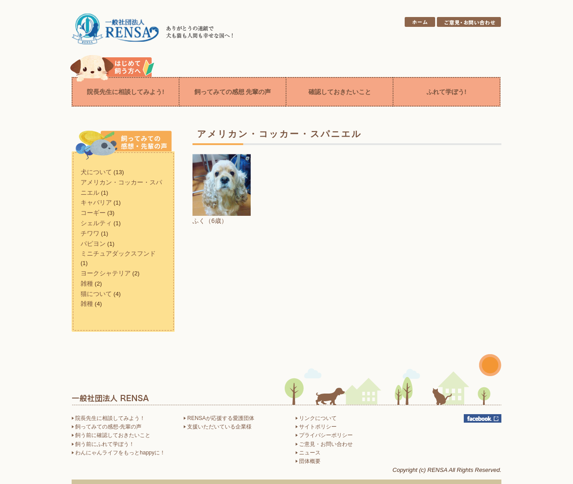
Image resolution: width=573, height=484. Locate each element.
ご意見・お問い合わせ (324, 444)
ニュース (308, 453)
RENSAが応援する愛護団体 (219, 418)
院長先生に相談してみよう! (125, 91)
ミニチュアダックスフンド (118, 253)
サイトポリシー (316, 427)
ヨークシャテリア (106, 273)
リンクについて (316, 418)
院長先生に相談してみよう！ (108, 418)
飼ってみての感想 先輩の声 (232, 91)
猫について (96, 293)
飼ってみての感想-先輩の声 (106, 427)
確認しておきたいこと (339, 91)
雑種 (87, 283)
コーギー (93, 212)
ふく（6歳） (209, 220)
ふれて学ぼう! (446, 91)
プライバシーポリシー (324, 435)
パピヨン (93, 243)
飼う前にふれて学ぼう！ (103, 444)
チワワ (90, 233)
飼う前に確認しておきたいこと (111, 435)
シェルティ (96, 223)
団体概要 (308, 461)
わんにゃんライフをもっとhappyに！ (118, 453)
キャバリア (96, 202)
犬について (96, 172)
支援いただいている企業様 (218, 427)
